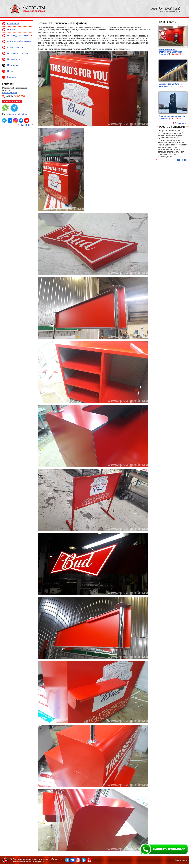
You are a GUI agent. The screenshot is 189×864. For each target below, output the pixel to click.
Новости (11, 29)
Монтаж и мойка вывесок (19, 41)
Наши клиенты (14, 59)
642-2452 (165, 8)
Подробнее (25, 125)
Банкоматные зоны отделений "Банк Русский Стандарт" (171, 51)
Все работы (180, 123)
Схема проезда (9, 92)
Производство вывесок (18, 35)
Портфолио (12, 65)
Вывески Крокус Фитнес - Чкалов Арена (171, 85)
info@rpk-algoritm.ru (170, 11)
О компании (13, 23)
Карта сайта (181, 860)
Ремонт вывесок (15, 47)
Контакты (11, 77)
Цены (10, 71)
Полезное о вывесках (17, 53)
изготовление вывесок (23, 861)
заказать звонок (12, 101)
